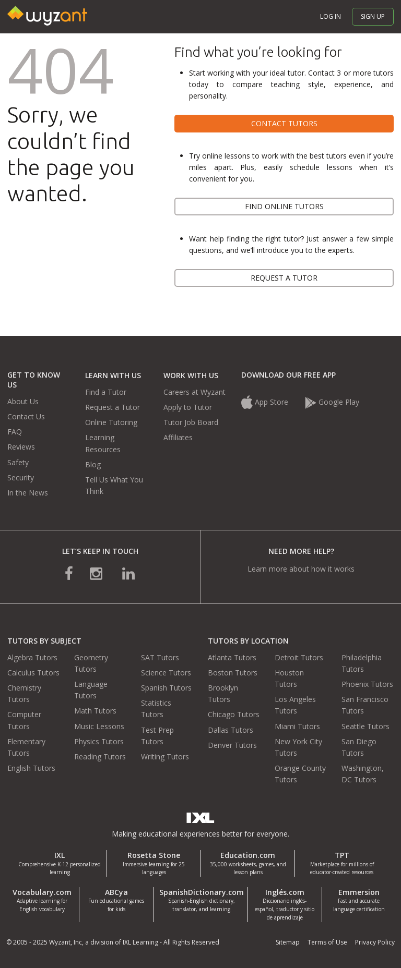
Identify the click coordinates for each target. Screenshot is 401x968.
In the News (27, 493)
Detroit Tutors (299, 657)
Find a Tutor (105, 392)
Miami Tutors (297, 726)
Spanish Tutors (166, 688)
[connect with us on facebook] (69, 573)
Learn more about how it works (301, 569)
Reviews (21, 447)
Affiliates (178, 437)
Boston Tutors (232, 672)
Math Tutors (95, 711)
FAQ (14, 432)
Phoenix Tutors (367, 684)
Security (20, 477)
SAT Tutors (160, 657)
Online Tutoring (111, 422)
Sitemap (288, 942)
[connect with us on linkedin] (128, 573)
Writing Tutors (165, 756)
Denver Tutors (232, 745)
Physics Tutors (99, 741)
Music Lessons (99, 726)
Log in (330, 16)
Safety (18, 462)
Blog (93, 464)
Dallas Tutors (230, 730)
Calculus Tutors (33, 672)
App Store (265, 402)
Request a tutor (284, 278)
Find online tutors (284, 206)
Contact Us (26, 416)
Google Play (332, 402)
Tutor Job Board (190, 422)
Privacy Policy (375, 942)
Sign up (373, 16)
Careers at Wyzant (194, 392)
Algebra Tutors (32, 657)
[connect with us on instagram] (97, 573)
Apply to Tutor (187, 407)
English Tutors (31, 768)
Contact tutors (284, 123)
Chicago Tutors (234, 714)
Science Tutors (166, 672)
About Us (23, 401)
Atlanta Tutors (232, 657)
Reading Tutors (100, 756)
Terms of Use (327, 942)
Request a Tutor (112, 407)
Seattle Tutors (365, 726)
